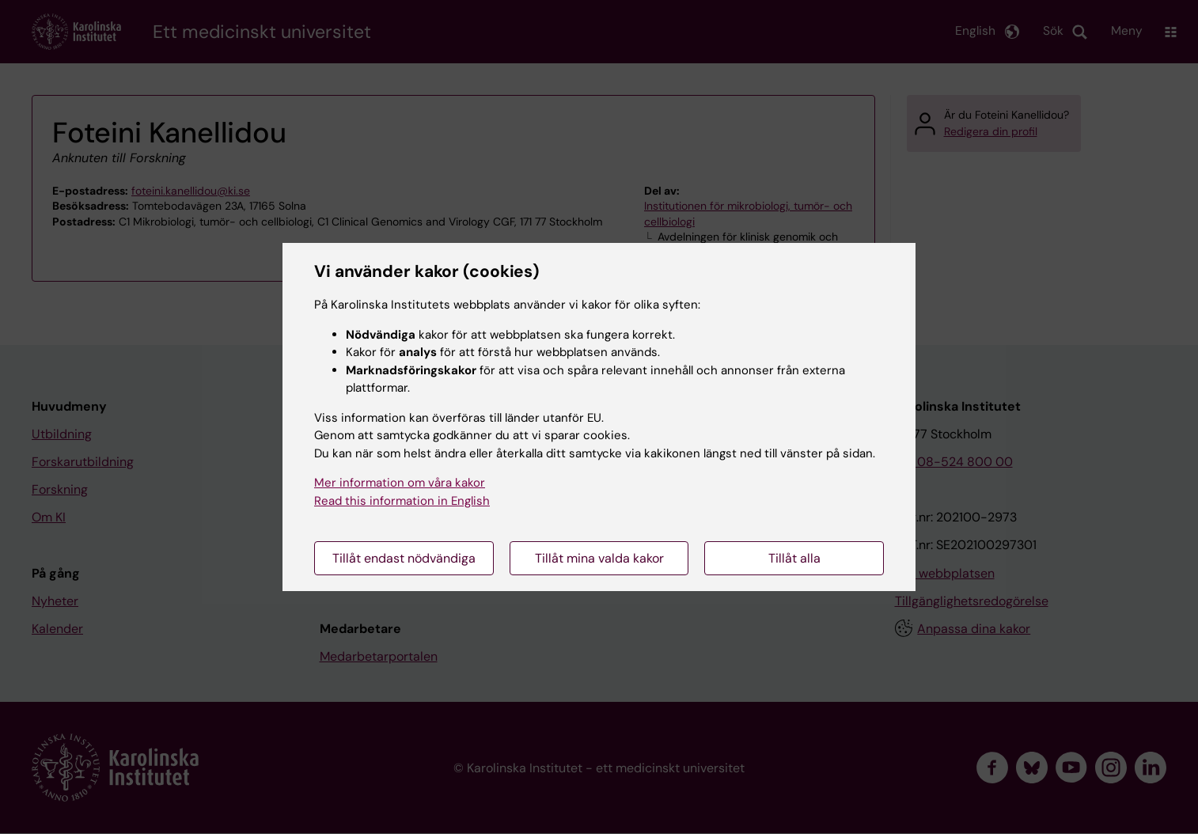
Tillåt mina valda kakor (599, 558)
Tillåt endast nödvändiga (404, 558)
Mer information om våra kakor (399, 483)
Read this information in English (402, 501)
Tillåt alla (794, 558)
